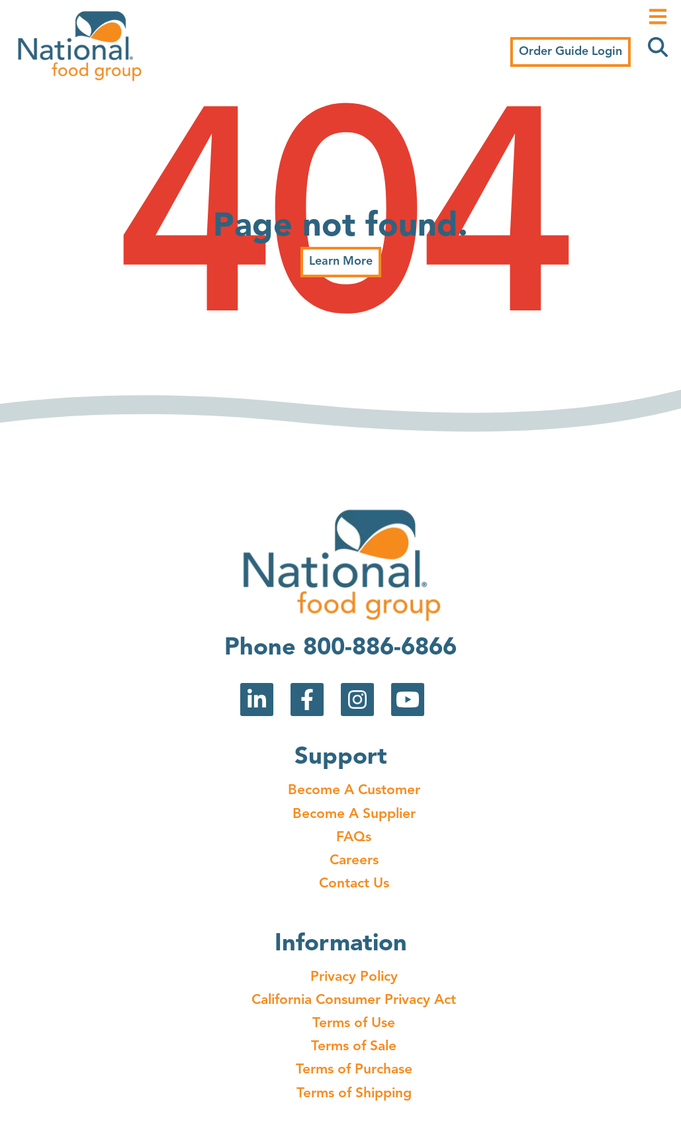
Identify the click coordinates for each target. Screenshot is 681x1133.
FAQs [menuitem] (353, 837)
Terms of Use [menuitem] (353, 1023)
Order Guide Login (570, 52)
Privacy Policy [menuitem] (354, 977)
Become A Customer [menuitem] (354, 790)
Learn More (341, 261)
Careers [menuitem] (354, 861)
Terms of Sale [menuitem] (353, 1047)
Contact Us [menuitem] (354, 884)
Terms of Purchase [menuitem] (354, 1070)
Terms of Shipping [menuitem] (354, 1094)
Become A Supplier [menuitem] (354, 814)
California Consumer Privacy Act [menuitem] (353, 1000)
